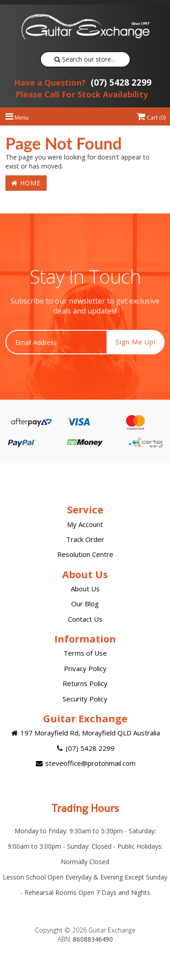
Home (26, 183)
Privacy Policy (85, 668)
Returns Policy (85, 683)
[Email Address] (56, 342)
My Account (85, 524)
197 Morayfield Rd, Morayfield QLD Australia (85, 732)
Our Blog (85, 603)
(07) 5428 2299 (82, 82)
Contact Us (85, 619)
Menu (17, 117)
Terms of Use (85, 652)
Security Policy (85, 698)
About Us (85, 588)
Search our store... (85, 59)
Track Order (85, 539)
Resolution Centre (85, 554)
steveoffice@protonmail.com (84, 763)
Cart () (151, 117)
